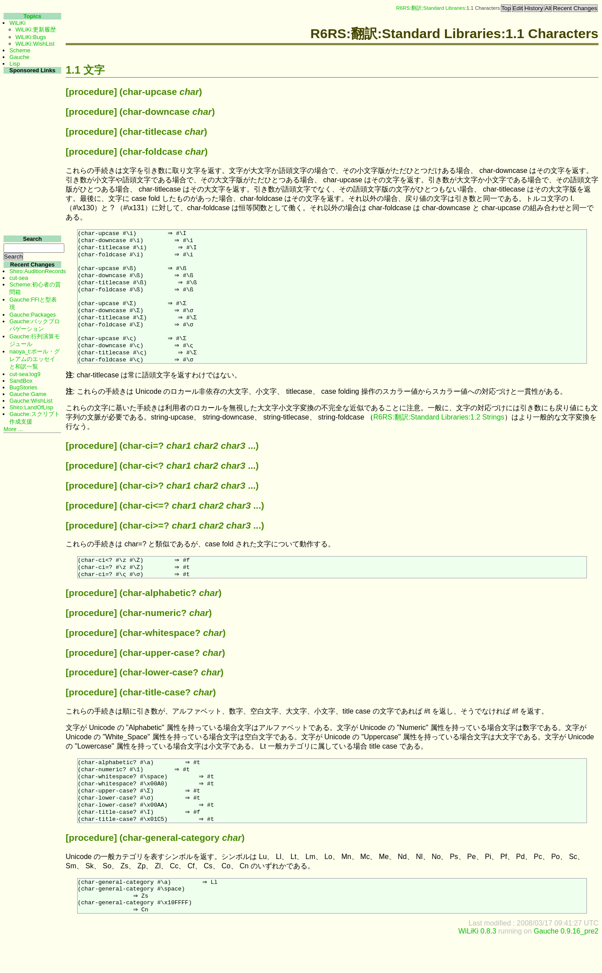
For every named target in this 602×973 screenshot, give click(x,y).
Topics (32, 16)
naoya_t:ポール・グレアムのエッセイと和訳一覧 (34, 359)
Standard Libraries (444, 8)
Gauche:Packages (32, 314)
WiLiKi (17, 23)
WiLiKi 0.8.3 (477, 965)
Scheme (19, 50)
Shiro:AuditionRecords (37, 271)
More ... (13, 429)
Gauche (19, 57)
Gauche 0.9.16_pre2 (566, 965)
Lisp (14, 63)
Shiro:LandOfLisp (31, 407)
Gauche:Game (27, 394)
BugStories (23, 387)
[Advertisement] (31, 207)
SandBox (20, 380)
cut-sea (18, 278)
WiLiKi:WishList (35, 43)
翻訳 (416, 8)
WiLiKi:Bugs (31, 37)
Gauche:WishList (30, 400)
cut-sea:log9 (24, 374)
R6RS (403, 8)
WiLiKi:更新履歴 (36, 29)
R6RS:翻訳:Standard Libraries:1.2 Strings (439, 435)
